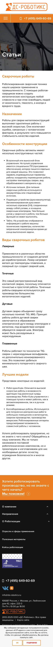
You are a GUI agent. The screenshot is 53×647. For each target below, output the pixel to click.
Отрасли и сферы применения (18, 531)
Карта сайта (23, 620)
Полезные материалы (13, 539)
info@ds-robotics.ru (11, 595)
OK (17, 643)
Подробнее (32, 643)
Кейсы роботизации (12, 547)
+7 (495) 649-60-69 (37, 18)
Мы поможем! (13, 494)
